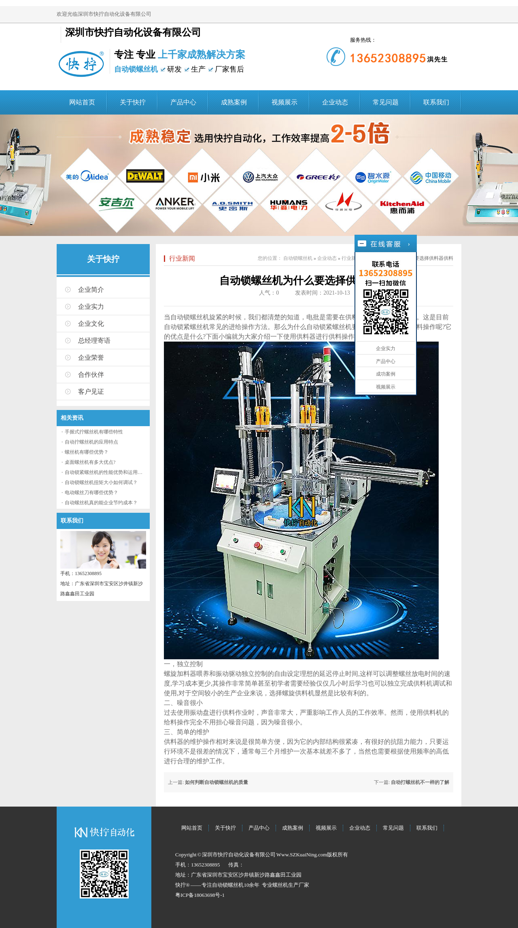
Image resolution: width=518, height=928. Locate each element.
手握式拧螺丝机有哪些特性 (94, 432)
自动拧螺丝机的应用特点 (91, 442)
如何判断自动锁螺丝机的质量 (216, 782)
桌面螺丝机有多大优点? (90, 462)
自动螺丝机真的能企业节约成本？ (101, 502)
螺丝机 (280, 885)
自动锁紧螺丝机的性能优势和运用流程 (106, 472)
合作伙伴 (91, 374)
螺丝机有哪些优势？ (86, 452)
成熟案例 (234, 102)
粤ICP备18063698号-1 (200, 895)
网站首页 (82, 102)
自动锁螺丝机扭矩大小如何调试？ (101, 482)
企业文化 (91, 323)
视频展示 (284, 102)
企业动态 (335, 102)
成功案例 (385, 374)
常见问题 (386, 102)
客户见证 (91, 391)
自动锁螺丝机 (297, 258)
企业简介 (91, 289)
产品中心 (183, 102)
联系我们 (436, 102)
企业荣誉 (91, 357)
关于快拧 (133, 102)
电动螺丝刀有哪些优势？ (91, 492)
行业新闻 (182, 258)
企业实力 (91, 306)
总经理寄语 (94, 340)
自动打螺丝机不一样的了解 (420, 782)
